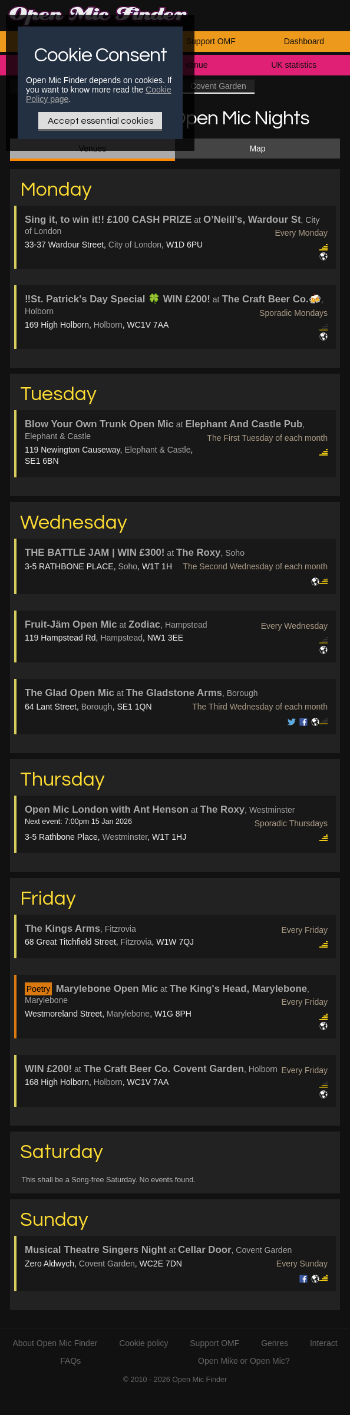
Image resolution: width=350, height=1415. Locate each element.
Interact (324, 1343)
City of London (134, 244)
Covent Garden (107, 1263)
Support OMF (211, 41)
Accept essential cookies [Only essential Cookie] (100, 121)
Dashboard (304, 41)
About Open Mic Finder (54, 1343)
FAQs (70, 1360)
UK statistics (293, 65)
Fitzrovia (136, 941)
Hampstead (121, 637)
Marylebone (128, 1013)
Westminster (125, 837)
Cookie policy (143, 1343)
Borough (97, 706)
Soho (127, 566)
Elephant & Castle (157, 449)
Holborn (108, 324)
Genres (274, 1343)
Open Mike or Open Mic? (244, 1360)
